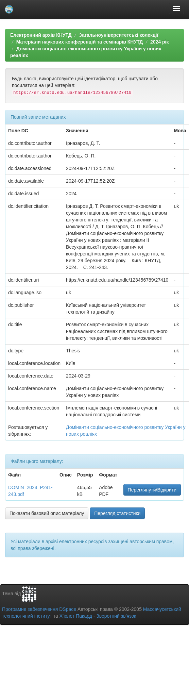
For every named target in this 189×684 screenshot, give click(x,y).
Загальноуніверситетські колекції (118, 35)
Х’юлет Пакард (75, 616)
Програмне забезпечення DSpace (39, 609)
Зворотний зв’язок (116, 616)
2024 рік (159, 42)
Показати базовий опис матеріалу (47, 513)
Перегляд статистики (117, 513)
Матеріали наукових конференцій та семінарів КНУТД (79, 42)
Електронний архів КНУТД (41, 35)
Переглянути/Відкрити (152, 490)
